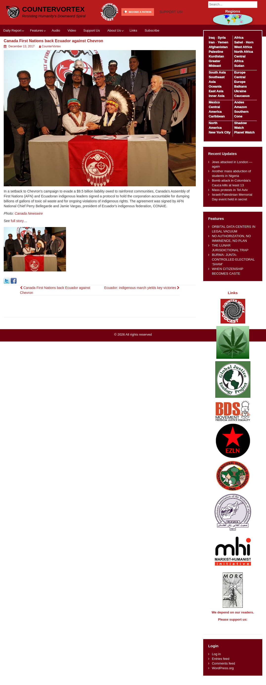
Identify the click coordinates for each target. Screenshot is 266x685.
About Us (114, 49)
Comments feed (223, 668)
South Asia (217, 72)
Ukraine (240, 91)
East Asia (216, 91)
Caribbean (217, 116)
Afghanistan (218, 47)
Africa (239, 37)
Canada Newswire (29, 232)
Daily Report (12, 49)
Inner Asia (216, 96)
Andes (239, 102)
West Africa (243, 47)
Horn (249, 42)
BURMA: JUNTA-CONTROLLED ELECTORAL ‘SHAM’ (233, 259)
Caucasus (242, 96)
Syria (222, 37)
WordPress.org (223, 672)
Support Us (91, 49)
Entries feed (220, 663)
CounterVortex (53, 9)
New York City (219, 132)
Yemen (223, 42)
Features (36, 49)
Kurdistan (216, 56)
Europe (239, 72)
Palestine (216, 52)
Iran (212, 42)
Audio (56, 49)
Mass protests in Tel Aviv (230, 190)
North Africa (243, 52)
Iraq (212, 37)
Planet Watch (244, 132)
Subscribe (152, 49)
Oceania (215, 86)
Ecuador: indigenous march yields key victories (141, 306)
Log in (216, 658)
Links (133, 49)
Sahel (238, 42)
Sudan (239, 66)
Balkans (240, 86)
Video (71, 49)
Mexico (214, 102)
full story (17, 239)
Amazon (240, 107)
